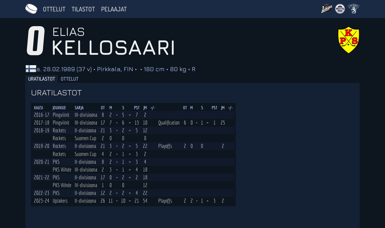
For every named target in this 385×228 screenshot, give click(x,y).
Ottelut (54, 9)
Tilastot (83, 9)
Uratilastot (41, 79)
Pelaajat (114, 9)
